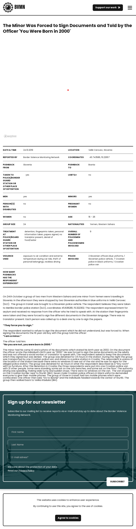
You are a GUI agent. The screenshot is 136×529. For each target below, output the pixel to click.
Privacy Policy (26, 470)
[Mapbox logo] (10, 136)
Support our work (106, 7)
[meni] (130, 7)
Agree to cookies (68, 518)
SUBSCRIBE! (117, 481)
